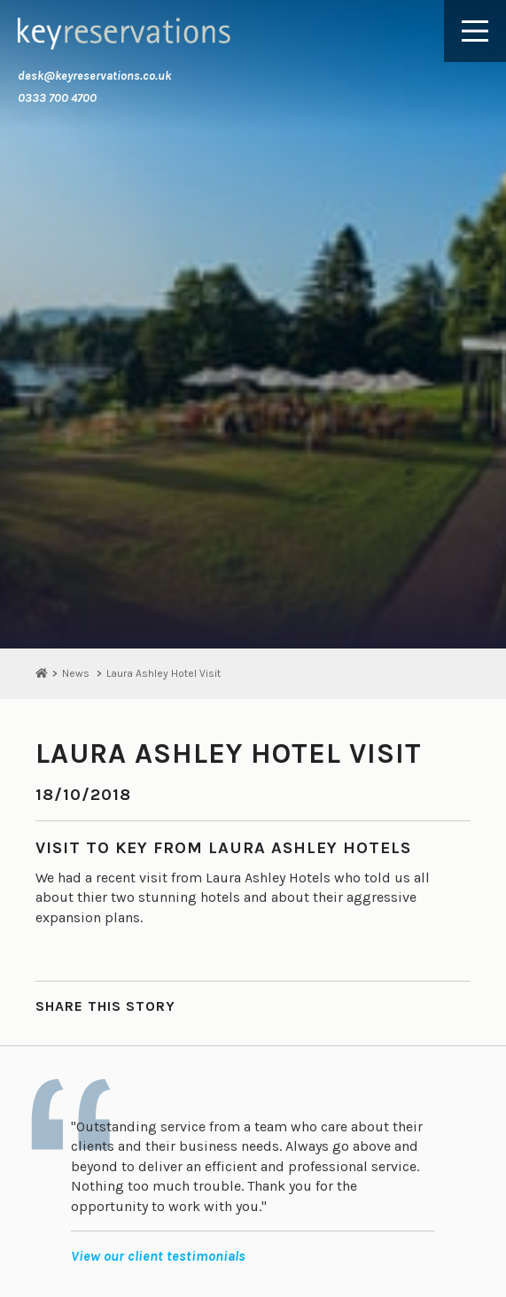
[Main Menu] (475, 31)
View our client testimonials (158, 1255)
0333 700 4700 (57, 97)
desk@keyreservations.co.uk (94, 75)
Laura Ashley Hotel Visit (163, 673)
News (76, 673)
